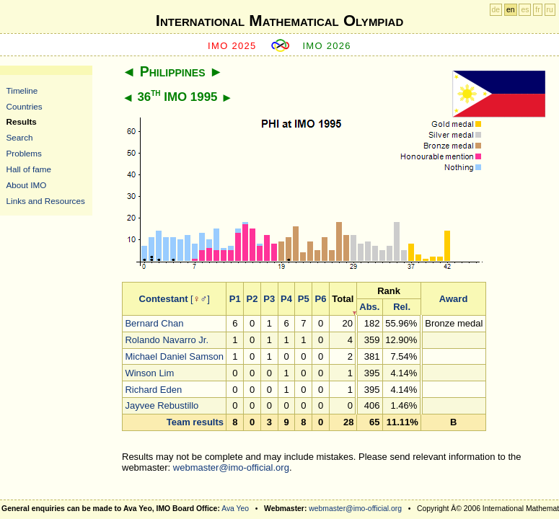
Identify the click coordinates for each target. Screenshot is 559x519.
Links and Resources (45, 200)
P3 (269, 298)
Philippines (173, 71)
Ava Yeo (235, 509)
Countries (24, 106)
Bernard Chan (154, 323)
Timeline (22, 90)
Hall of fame (28, 169)
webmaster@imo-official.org (231, 467)
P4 (286, 298)
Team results (195, 422)
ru (550, 10)
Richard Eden (153, 389)
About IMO (26, 185)
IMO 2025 (232, 45)
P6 (321, 298)
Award (453, 298)
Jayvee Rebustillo (161, 405)
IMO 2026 (326, 45)
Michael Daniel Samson (174, 356)
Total (342, 298)
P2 (252, 298)
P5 (303, 298)
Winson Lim (149, 373)
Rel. (401, 306)
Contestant (163, 298)
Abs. (369, 306)
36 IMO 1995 (177, 97)
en (510, 10)
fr (537, 10)
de (496, 10)
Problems (24, 153)
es (525, 10)
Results (21, 121)
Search (19, 137)
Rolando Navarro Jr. (166, 339)
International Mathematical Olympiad (279, 21)
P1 (235, 298)
